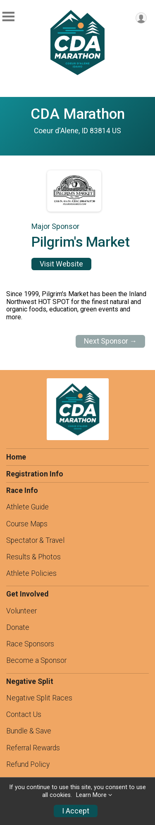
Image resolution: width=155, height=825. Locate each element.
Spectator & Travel (35, 540)
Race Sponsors (30, 644)
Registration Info (34, 474)
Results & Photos (33, 557)
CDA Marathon (78, 114)
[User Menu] (141, 18)
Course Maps (27, 524)
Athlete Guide (27, 507)
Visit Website (61, 264)
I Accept (75, 811)
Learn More (91, 795)
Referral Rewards (33, 748)
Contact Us (23, 714)
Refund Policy (28, 764)
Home (16, 457)
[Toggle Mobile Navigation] (8, 16)
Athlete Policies (31, 573)
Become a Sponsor (36, 660)
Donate (17, 627)
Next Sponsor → (110, 341)
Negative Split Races (39, 698)
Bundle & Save (28, 731)
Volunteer (21, 611)
